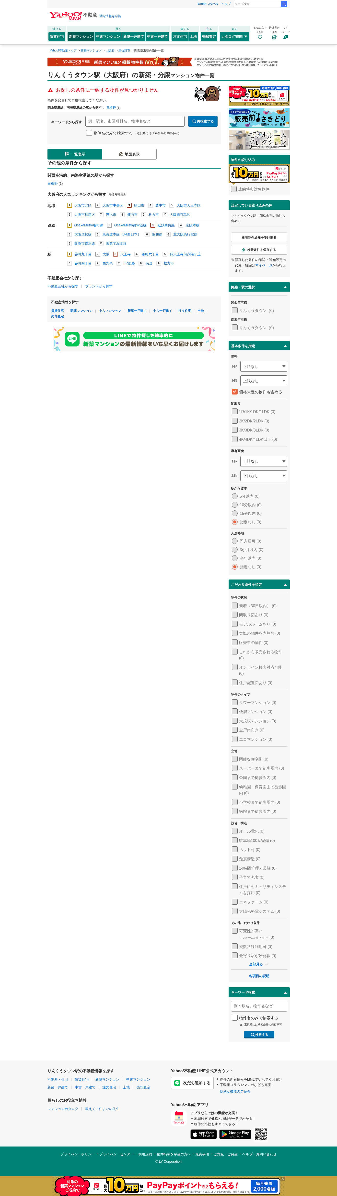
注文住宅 (180, 36)
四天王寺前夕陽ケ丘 (185, 254)
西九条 (108, 263)
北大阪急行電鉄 (185, 234)
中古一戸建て (157, 36)
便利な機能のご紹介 (235, 1091)
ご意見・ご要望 (226, 1154)
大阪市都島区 (180, 215)
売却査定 (209, 36)
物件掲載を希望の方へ (174, 1154)
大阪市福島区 (84, 215)
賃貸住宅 (57, 36)
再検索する (203, 121)
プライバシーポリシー (77, 1154)
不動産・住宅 (57, 1079)
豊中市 (160, 205)
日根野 (111, 108)
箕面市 (132, 215)
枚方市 (154, 215)
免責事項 (202, 1154)
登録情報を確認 (110, 16)
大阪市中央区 (113, 205)
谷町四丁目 (83, 263)
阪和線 (157, 234)
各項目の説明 (259, 976)
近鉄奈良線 (166, 225)
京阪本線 (192, 225)
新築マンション (81, 36)
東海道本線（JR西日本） (122, 234)
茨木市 (111, 215)
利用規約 (145, 1154)
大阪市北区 (83, 205)
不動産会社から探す (62, 286)
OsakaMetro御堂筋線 (130, 225)
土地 (193, 36)
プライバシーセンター (116, 1154)
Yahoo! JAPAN (208, 4)
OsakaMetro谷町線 (88, 225)
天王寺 (125, 254)
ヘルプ (226, 4)
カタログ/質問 (234, 36)
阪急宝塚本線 (116, 244)
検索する (259, 1034)
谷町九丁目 (83, 254)
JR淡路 (129, 263)
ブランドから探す (99, 286)
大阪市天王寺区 (189, 205)
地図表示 (129, 153)
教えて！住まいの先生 (102, 1109)
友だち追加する (192, 1083)
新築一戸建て (133, 36)
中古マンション (108, 36)
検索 (284, 4)
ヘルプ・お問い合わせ (259, 1154)
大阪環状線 (83, 234)
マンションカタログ (62, 1109)
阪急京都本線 (84, 244)
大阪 (106, 254)
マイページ (263, 265)
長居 (149, 263)
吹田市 (139, 205)
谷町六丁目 (150, 254)
